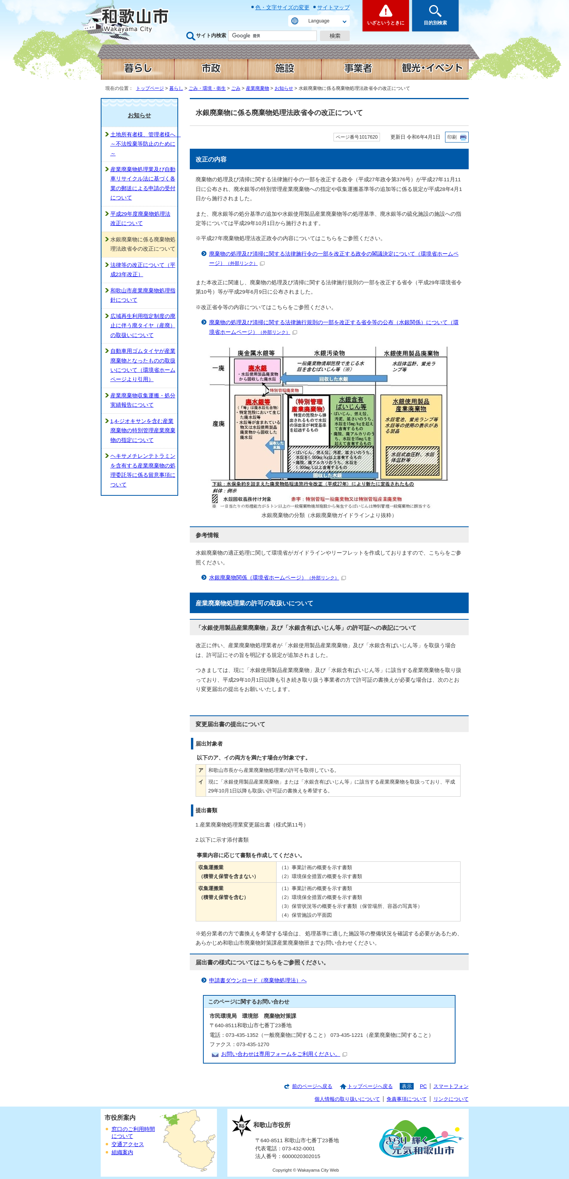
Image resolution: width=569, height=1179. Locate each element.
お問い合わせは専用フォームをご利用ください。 (284, 1054)
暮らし (176, 88)
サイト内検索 (211, 35)
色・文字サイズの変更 (282, 7)
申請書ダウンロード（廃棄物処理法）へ (258, 980)
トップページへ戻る (370, 1086)
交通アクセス (128, 1144)
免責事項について (407, 1099)
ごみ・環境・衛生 (207, 88)
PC (423, 1086)
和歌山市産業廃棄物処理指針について (142, 295)
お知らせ (284, 88)
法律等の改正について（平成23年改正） (142, 269)
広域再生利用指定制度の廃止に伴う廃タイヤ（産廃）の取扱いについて (142, 325)
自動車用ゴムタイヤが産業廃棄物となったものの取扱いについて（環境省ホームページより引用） (142, 365)
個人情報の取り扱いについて (347, 1099)
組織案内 (122, 1152)
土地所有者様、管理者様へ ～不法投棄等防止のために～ (143, 144)
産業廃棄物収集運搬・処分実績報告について (142, 400)
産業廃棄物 (257, 88)
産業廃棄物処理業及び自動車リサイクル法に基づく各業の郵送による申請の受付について (142, 184)
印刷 (452, 137)
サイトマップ (333, 7)
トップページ (150, 88)
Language (318, 21)
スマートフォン (451, 1086)
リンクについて (451, 1099)
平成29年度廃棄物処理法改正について (140, 218)
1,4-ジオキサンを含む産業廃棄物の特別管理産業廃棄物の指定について (142, 430)
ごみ (236, 88)
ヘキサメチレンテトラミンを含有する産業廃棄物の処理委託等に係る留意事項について (142, 470)
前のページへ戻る (312, 1086)
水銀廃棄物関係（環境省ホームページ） (277, 578)
